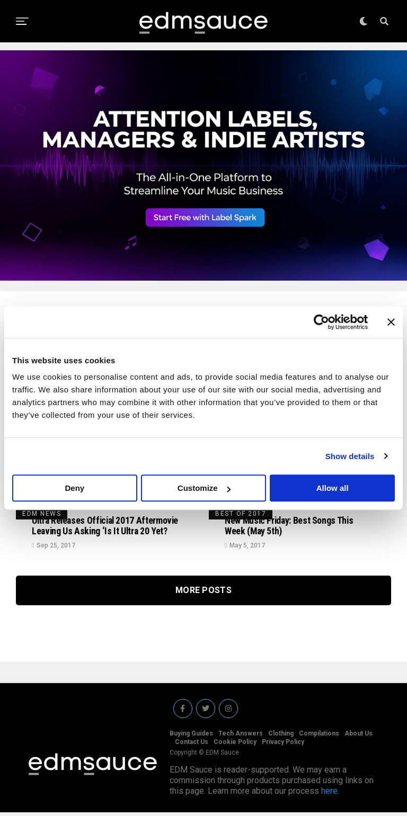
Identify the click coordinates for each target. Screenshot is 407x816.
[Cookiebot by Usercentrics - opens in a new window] (321, 322)
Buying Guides (191, 737)
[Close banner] (391, 322)
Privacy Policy (283, 745)
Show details (350, 456)
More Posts (203, 598)
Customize (204, 487)
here (329, 795)
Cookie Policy (235, 745)
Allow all (332, 487)
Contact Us (191, 745)
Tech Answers (240, 737)
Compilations (319, 737)
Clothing (281, 737)
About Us (358, 737)
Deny (74, 487)
